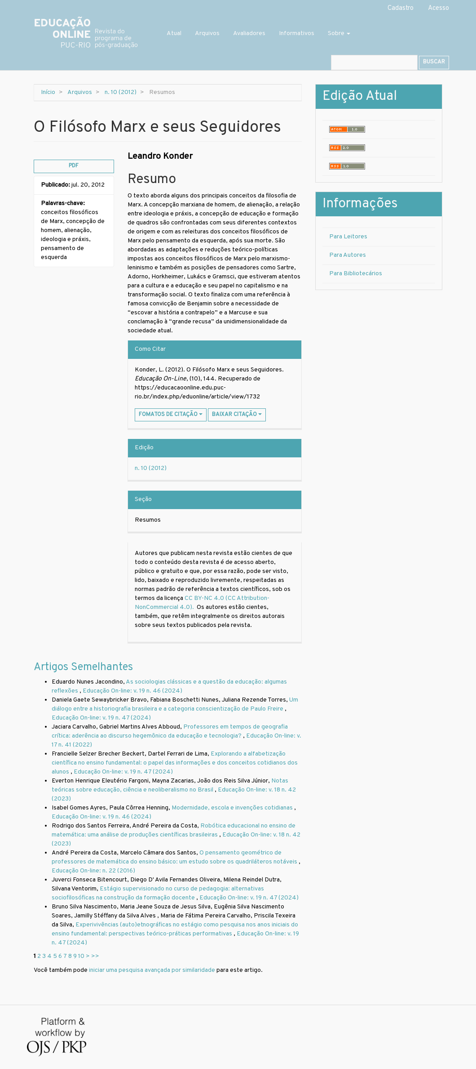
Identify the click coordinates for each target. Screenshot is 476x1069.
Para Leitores (348, 237)
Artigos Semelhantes (83, 667)
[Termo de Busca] (374, 62)
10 (81, 956)
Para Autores (347, 255)
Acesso (438, 8)
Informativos (296, 33)
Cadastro (401, 8)
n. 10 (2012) (121, 92)
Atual (174, 33)
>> (95, 956)
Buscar (434, 62)
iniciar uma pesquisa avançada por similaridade (152, 970)
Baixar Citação (237, 414)
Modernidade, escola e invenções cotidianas (233, 808)
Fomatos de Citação (171, 414)
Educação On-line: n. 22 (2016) (93, 871)
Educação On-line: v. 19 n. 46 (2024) (132, 691)
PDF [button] (74, 166)
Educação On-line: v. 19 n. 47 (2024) (101, 718)
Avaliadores (249, 33)
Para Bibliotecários (355, 273)
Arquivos (207, 33)
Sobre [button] (339, 33)
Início (48, 92)
